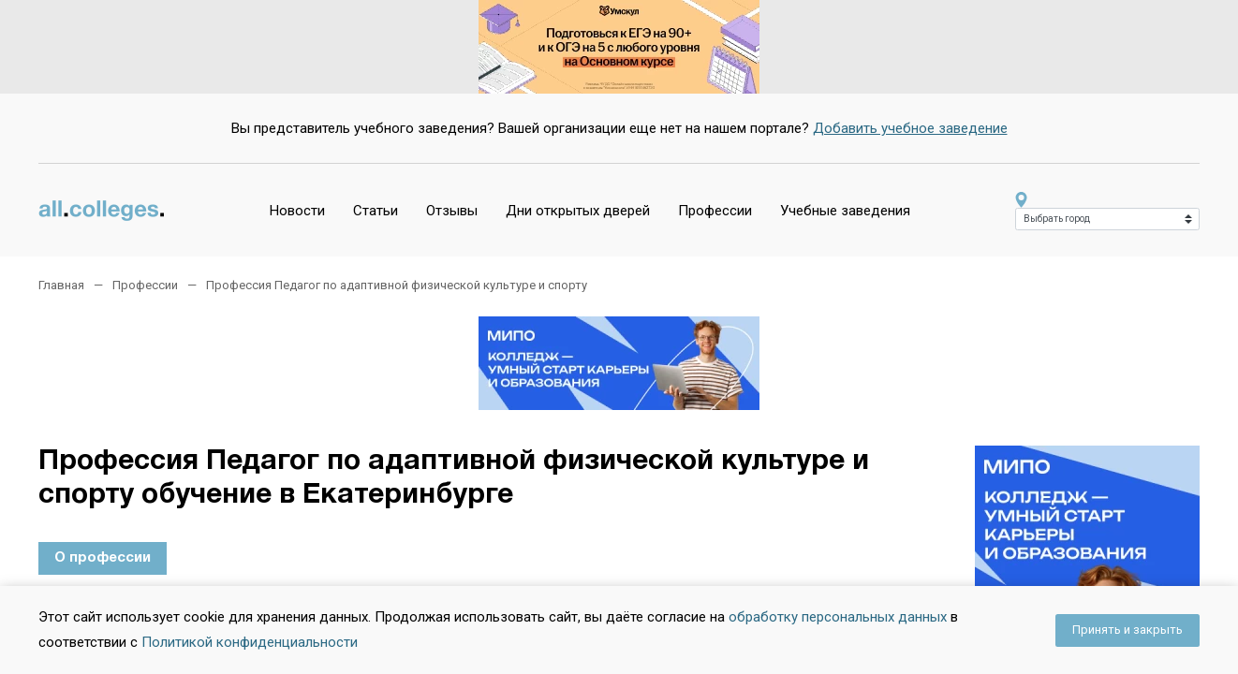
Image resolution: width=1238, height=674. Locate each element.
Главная (61, 285)
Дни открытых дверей (578, 210)
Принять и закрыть (1127, 630)
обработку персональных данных (838, 616)
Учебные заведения (845, 210)
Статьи (375, 210)
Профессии (715, 210)
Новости (297, 210)
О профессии (102, 557)
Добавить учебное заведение (910, 128)
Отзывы (452, 210)
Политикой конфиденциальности (249, 642)
